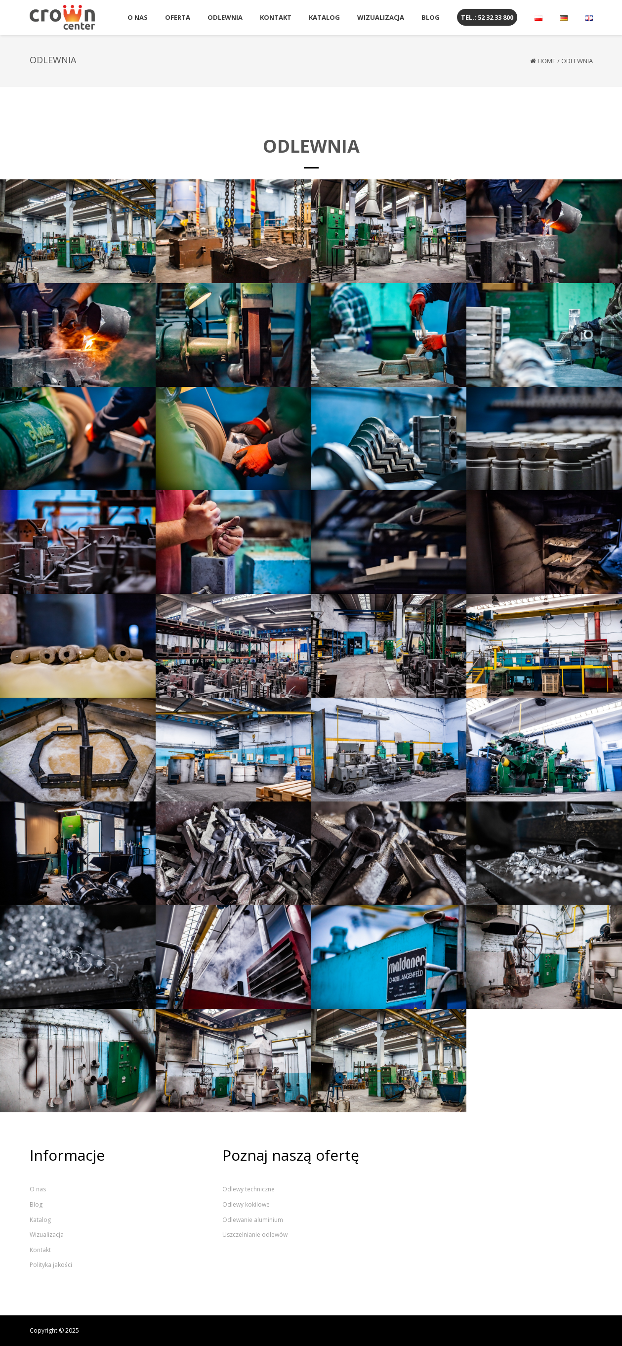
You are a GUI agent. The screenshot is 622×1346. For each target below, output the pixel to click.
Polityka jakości (51, 1265)
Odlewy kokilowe (246, 1204)
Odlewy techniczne (248, 1189)
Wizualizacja (47, 1234)
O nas (38, 1189)
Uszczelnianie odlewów (255, 1234)
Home (547, 60)
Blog (36, 1204)
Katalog (40, 1220)
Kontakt (40, 1250)
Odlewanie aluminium (252, 1220)
